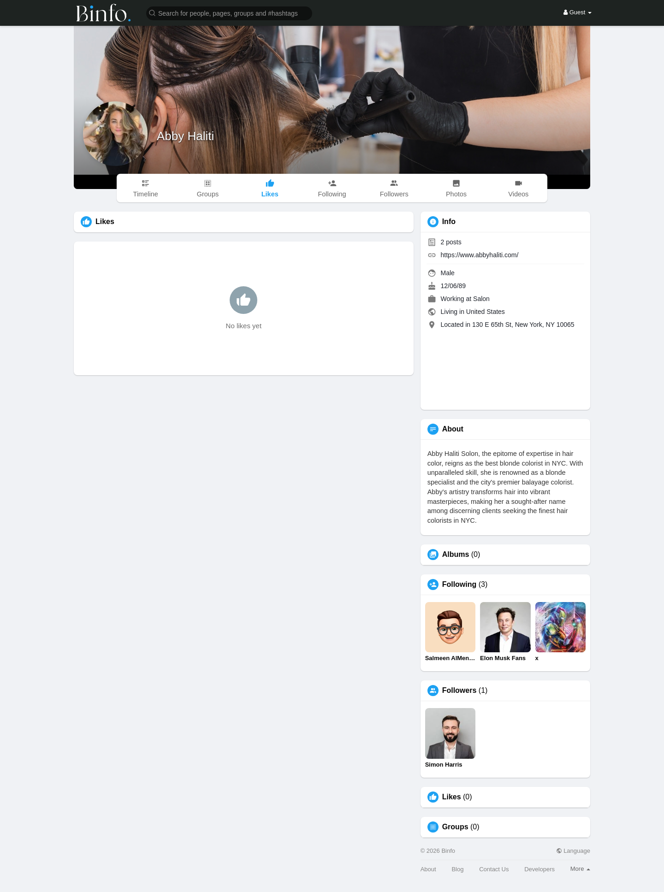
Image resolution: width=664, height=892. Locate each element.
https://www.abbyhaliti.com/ (480, 255)
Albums (455, 554)
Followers (459, 690)
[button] (229, 12)
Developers (539, 869)
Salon (481, 298)
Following (459, 584)
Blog (457, 869)
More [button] (580, 868)
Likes (451, 797)
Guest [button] (577, 12)
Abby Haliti (185, 136)
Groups (455, 827)
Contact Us (494, 869)
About (428, 869)
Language (573, 851)
